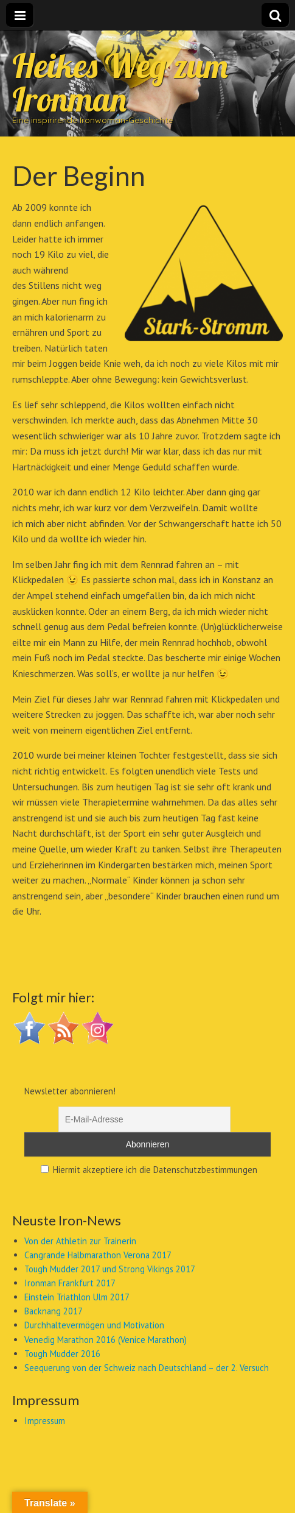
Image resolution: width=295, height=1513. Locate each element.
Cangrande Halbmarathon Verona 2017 (98, 1255)
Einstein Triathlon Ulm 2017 (77, 1297)
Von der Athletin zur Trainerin (80, 1241)
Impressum (44, 1420)
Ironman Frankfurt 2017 (70, 1283)
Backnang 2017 (53, 1311)
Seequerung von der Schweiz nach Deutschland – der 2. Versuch (146, 1367)
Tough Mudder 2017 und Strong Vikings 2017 (109, 1269)
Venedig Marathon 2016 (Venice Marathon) (105, 1339)
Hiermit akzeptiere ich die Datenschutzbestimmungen (149, 1169)
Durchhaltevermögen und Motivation (94, 1325)
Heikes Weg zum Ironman (120, 82)
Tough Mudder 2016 (62, 1353)
